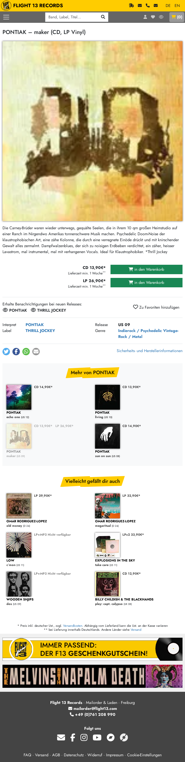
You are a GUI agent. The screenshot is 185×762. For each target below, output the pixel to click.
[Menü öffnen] (6, 17)
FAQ (27, 755)
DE (168, 5)
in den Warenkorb (146, 269)
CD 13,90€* (131, 387)
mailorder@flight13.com (92, 708)
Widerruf (94, 755)
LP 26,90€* (64, 426)
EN (177, 5)
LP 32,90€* (131, 495)
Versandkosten (72, 625)
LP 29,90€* (43, 495)
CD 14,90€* (43, 387)
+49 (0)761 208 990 (92, 714)
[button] (6, 351)
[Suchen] (103, 17)
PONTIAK (35, 325)
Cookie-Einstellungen (144, 755)
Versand (136, 629)
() (176, 17)
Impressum (114, 755)
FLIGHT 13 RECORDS (33, 6)
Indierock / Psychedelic (140, 330)
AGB (56, 755)
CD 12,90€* (131, 573)
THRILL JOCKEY (40, 330)
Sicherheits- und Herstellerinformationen (150, 351)
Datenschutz (74, 755)
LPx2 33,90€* (133, 534)
